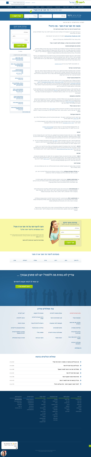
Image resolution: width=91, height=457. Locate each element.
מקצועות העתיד (48, 128)
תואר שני (74, 7)
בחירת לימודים (30, 7)
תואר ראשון (80, 7)
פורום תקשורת (31, 403)
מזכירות (44, 413)
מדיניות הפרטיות (18, 408)
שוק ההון (44, 401)
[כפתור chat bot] (3, 453)
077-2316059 (20, 66)
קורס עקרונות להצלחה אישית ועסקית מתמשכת (17, 108)
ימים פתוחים (79, 408)
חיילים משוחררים (19, 7)
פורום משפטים (31, 401)
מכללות (79, 406)
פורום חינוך (31, 406)
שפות (44, 403)
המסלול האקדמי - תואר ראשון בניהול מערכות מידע (17, 64)
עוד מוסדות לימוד (26, 112)
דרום (56, 260)
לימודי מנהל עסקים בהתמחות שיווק (65, 149)
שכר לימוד (79, 403)
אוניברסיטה (79, 404)
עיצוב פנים (55, 418)
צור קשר (20, 406)
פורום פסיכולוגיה (30, 409)
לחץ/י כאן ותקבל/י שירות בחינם (72, 36)
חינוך (45, 406)
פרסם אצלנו (27, 2)
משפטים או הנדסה (70, 102)
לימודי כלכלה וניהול (59, 82)
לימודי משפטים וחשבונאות (48, 82)
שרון (15, 260)
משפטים (55, 399)
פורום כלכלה (31, 404)
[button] (45, 362)
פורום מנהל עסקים (30, 399)
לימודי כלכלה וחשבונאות (68, 123)
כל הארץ (76, 260)
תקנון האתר (19, 403)
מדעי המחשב (54, 411)
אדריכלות (55, 416)
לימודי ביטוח (43, 411)
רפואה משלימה (43, 418)
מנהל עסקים (55, 401)
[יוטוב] (47, 436)
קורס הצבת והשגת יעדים (18, 102)
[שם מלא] (59, 16)
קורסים (68, 409)
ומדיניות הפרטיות (13, 18)
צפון (66, 260)
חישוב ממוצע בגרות (18, 401)
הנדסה (56, 413)
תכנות (44, 409)
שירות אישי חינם (19, 60)
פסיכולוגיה (55, 420)
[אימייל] (31, 16)
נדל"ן (45, 399)
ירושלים (25, 260)
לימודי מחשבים (43, 422)
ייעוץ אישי (10, 7)
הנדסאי (42, 7)
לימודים (82, 22)
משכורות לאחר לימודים (48, 127)
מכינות (68, 404)
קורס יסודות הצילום (19, 78)
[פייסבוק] (44, 436)
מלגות (37, 7)
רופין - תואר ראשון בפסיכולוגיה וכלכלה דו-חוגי (17, 58)
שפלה (35, 260)
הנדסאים (67, 406)
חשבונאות (55, 409)
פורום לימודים (78, 411)
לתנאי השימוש (19, 18)
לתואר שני (55, 141)
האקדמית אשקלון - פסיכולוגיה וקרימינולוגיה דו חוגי (17, 71)
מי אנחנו (33, 2)
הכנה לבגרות (49, 7)
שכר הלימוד (46, 159)
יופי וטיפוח (43, 404)
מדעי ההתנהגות (54, 404)
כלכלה (56, 403)
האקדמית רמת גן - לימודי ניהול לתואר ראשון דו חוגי (18, 89)
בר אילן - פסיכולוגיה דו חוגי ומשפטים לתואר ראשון (17, 83)
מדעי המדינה (55, 415)
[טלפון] (45, 16)
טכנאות (44, 416)
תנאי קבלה (79, 401)
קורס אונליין (20, 79)
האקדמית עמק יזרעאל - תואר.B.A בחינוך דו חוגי (18, 97)
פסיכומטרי (57, 7)
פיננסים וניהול (43, 408)
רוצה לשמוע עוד (24, 286)
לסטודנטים (19, 404)
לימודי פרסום (43, 415)
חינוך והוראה (55, 408)
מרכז (45, 260)
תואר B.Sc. (75, 118)
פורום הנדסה (31, 408)
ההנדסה (55, 90)
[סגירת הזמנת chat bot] (16, 448)
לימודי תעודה (66, 7)
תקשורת (55, 406)
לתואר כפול (52, 109)
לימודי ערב (67, 411)
